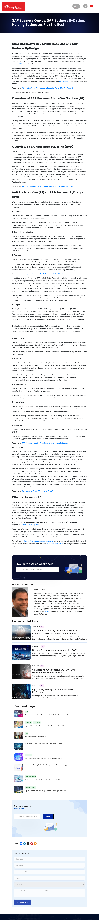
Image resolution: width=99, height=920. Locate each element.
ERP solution (64, 81)
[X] (28, 843)
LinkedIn (47, 611)
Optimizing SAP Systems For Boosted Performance (52, 691)
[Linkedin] (24, 843)
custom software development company (37, 541)
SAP (20, 64)
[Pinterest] (31, 843)
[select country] (76, 6)
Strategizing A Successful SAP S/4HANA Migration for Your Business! (54, 671)
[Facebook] (21, 843)
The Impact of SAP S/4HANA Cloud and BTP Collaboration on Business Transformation (56, 632)
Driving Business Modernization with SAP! (54, 650)
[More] (35, 843)
